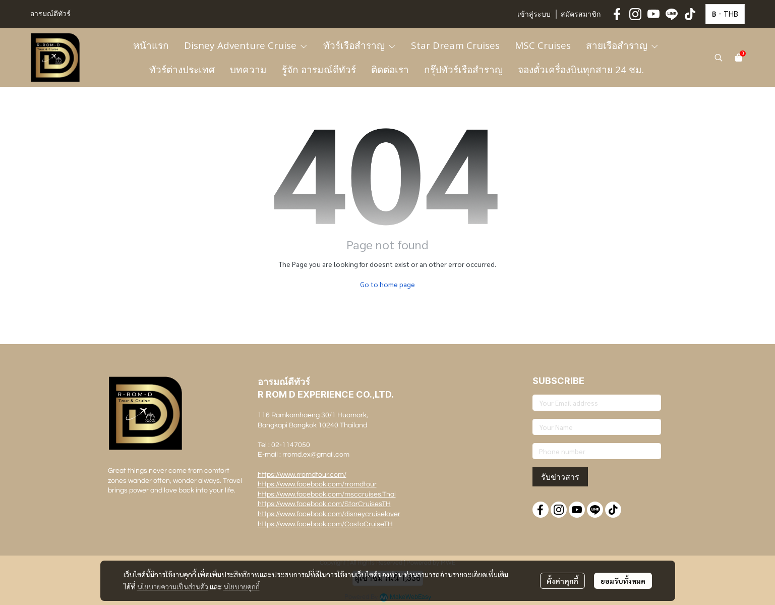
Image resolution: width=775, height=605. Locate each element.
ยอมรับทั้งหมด (623, 580)
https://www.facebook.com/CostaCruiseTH (325, 524)
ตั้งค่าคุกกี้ (562, 580)
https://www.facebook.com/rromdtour (317, 484)
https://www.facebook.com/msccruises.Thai (327, 494)
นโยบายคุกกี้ (241, 586)
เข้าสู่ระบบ (534, 14)
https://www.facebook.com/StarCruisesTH (324, 504)
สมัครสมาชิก (581, 14)
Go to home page (387, 284)
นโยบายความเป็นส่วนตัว (172, 586)
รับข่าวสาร (560, 477)
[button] (725, 14)
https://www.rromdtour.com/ (302, 474)
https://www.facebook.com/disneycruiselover (329, 514)
